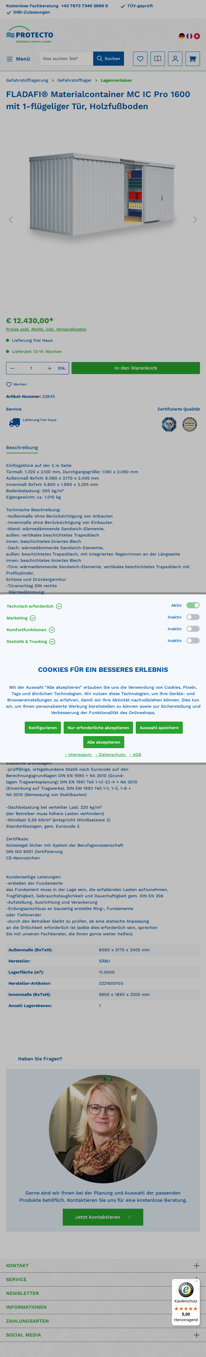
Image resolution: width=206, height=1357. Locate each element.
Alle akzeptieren (103, 742)
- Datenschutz (111, 754)
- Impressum (79, 754)
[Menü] (196, 1282)
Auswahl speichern (159, 727)
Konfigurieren (43, 727)
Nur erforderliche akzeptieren (98, 727)
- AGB (135, 754)
